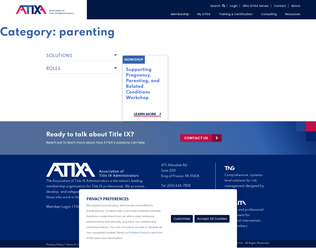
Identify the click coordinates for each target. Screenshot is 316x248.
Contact (280, 6)
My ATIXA (203, 14)
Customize (182, 218)
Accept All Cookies (212, 218)
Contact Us (196, 137)
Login (234, 6)
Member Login (58, 207)
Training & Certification (236, 14)
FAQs (78, 207)
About (295, 6)
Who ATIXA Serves (256, 6)
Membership (180, 14)
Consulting (269, 14)
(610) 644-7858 (178, 186)
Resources (292, 14)
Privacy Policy (55, 244)
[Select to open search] (217, 5)
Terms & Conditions (78, 244)
